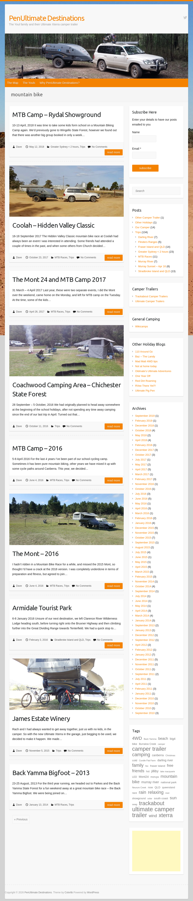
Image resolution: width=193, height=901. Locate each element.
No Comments (99, 146)
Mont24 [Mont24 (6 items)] (144, 776)
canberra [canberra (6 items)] (158, 755)
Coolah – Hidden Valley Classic (53, 225)
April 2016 (141, 508)
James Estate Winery (41, 718)
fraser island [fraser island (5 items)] (157, 765)
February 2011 (143, 688)
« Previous (21, 819)
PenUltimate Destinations (46, 18)
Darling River (145, 237)
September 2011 (145, 674)
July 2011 (141, 678)
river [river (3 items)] (167, 793)
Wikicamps (141, 326)
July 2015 (141, 552)
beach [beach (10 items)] (163, 739)
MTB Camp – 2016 (37, 448)
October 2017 (143, 454)
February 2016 (143, 518)
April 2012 (141, 644)
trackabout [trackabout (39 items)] (151, 803)
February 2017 (143, 479)
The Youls (29, 82)
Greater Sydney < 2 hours (65, 146)
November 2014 (144, 581)
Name (136, 132)
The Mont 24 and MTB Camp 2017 (59, 279)
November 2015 (144, 532)
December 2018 (144, 425)
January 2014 (143, 620)
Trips (82, 146)
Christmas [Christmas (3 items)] (170, 755)
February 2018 (143, 445)
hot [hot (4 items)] (148, 771)
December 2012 (144, 635)
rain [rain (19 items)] (142, 792)
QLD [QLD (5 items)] (157, 787)
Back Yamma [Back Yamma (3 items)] (150, 739)
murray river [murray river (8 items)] (150, 782)
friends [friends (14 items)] (138, 771)
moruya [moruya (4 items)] (154, 777)
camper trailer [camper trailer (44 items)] (149, 749)
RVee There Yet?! (145, 385)
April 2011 (141, 683)
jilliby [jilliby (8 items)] (155, 771)
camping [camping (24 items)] (141, 754)
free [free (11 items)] (170, 765)
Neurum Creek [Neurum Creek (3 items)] (139, 787)
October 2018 (143, 430)
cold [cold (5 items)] (134, 760)
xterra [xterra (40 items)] (166, 815)
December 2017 (144, 449)
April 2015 (141, 566)
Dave (19, 146)
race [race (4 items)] (134, 793)
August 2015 (142, 547)
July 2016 (141, 493)
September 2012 (145, 639)
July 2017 (141, 459)
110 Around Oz (144, 351)
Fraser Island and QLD (151, 246)
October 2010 (143, 708)
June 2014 (141, 600)
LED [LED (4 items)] (134, 777)
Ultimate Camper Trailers (149, 301)
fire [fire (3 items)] (146, 766)
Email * (136, 148)
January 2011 (143, 693)
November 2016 (144, 484)
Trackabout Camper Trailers (151, 296)
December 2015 (144, 527)
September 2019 (145, 415)
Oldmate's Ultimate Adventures (153, 371)
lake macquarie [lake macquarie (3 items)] (167, 771)
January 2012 (143, 654)
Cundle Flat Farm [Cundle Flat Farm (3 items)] (147, 760)
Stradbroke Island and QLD (69, 639)
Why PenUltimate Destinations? (60, 82)
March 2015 (142, 571)
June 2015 (141, 557)
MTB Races (61, 257)
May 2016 (141, 503)
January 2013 (143, 630)
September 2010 (145, 713)
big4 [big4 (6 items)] (173, 738)
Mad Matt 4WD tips (146, 361)
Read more (113, 152)
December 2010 (144, 698)
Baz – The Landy (145, 356)
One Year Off (142, 375)
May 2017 (141, 464)
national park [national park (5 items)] (169, 782)
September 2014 (145, 591)
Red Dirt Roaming (145, 380)
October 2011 (143, 669)
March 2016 (142, 513)
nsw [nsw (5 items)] (150, 787)
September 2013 (145, 625)
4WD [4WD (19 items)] (137, 738)
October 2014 (143, 586)
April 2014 (141, 610)
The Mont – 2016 (35, 553)
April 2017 (141, 469)
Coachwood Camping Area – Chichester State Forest (66, 389)
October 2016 (143, 488)
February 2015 (143, 576)
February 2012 (143, 649)
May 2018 (141, 435)
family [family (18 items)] (138, 765)
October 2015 (143, 537)
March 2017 (142, 474)
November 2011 (144, 664)
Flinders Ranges (148, 241)
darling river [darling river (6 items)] (165, 760)
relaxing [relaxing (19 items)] (156, 792)
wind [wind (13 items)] (153, 815)
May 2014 (141, 605)
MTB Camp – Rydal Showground (56, 114)
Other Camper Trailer (147, 217)
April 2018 (141, 440)
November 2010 (144, 703)
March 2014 (142, 615)
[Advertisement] (156, 851)
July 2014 (141, 596)
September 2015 (145, 542)
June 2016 (141, 498)
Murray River (145, 261)
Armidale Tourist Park (42, 607)
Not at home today (146, 366)
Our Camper (142, 227)
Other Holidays (144, 222)
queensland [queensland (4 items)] (168, 787)
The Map (12, 82)
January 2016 (143, 523)
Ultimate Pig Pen (145, 390)
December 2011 (144, 659)
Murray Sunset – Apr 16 (152, 266)
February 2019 (143, 420)
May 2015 (141, 562)
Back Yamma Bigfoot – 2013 (50, 772)
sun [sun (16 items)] (173, 797)
